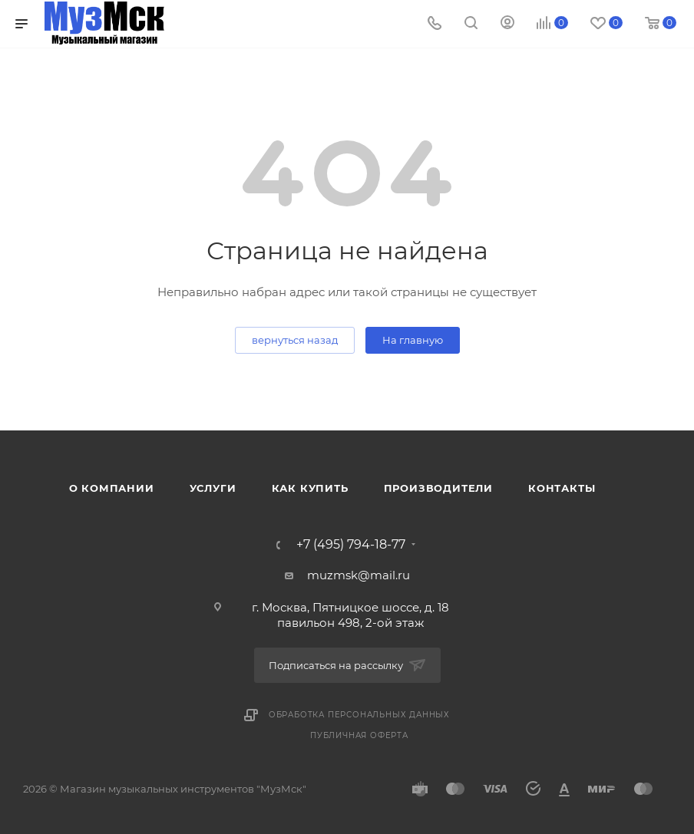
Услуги (213, 488)
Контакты (561, 488)
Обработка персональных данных (359, 715)
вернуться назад (295, 340)
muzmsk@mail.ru (358, 575)
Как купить (310, 488)
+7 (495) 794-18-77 (350, 545)
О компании (111, 488)
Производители (438, 488)
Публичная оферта (359, 735)
